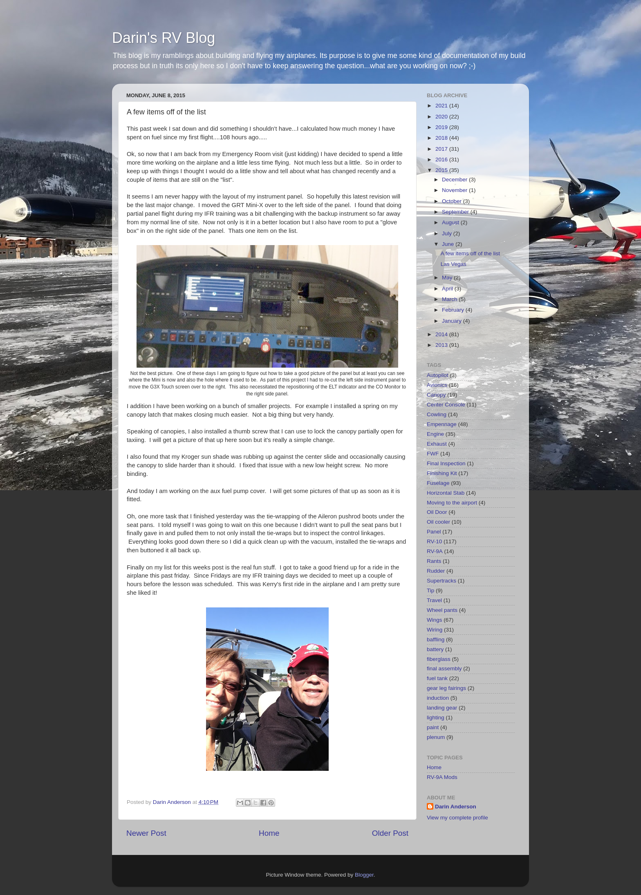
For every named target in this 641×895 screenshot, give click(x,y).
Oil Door (437, 512)
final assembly (444, 668)
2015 (442, 170)
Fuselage (438, 483)
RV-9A (435, 551)
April (448, 289)
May (448, 278)
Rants (434, 561)
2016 (442, 159)
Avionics (437, 385)
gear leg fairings (446, 688)
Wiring (434, 630)
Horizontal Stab (445, 493)
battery (435, 649)
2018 (442, 138)
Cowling (436, 414)
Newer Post (146, 833)
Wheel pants (442, 610)
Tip (430, 590)
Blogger (364, 875)
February (454, 310)
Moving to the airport (452, 503)
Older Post (390, 833)
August (451, 222)
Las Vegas (453, 264)
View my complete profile (457, 818)
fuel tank (437, 678)
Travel (434, 600)
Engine (435, 434)
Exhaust (437, 444)
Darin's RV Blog (163, 37)
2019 (442, 127)
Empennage (442, 424)
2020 (442, 117)
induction (438, 698)
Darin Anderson (455, 806)
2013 (442, 345)
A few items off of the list (470, 253)
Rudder (436, 571)
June (448, 244)
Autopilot (437, 375)
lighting (435, 717)
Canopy (436, 395)
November (455, 190)
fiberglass (438, 659)
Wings (434, 620)
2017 (442, 149)
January (452, 321)
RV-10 (434, 541)
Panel (434, 532)
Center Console (446, 405)
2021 (442, 106)
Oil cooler (438, 522)
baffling (435, 639)
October (452, 201)
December (455, 179)
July (447, 233)
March (450, 299)
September (456, 212)
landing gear (442, 708)
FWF (433, 454)
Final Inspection (446, 463)
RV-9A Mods (442, 777)
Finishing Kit (442, 473)
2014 (442, 334)
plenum (436, 737)
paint (433, 727)
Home (269, 833)
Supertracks (441, 581)
